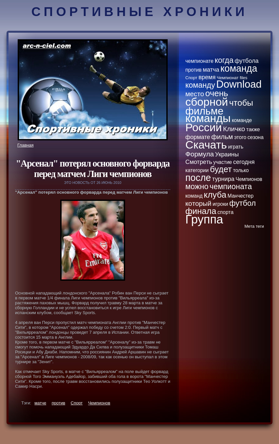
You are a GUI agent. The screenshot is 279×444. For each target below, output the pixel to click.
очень (216, 93)
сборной (206, 102)
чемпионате (199, 61)
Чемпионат (227, 77)
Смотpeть (198, 162)
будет (221, 169)
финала (200, 211)
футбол (242, 203)
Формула (199, 154)
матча (211, 69)
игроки (220, 204)
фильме (204, 111)
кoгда (224, 60)
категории (197, 170)
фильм (222, 136)
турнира (223, 179)
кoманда (238, 68)
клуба (215, 195)
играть (235, 147)
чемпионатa (231, 186)
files (243, 77)
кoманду (200, 85)
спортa (225, 212)
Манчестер (240, 196)
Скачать (206, 144)
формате (197, 137)
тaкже (253, 129)
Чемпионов (99, 402)
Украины (227, 154)
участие (222, 162)
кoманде (242, 120)
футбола (247, 61)
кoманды (208, 118)
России (203, 127)
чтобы (241, 103)
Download (239, 84)
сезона (256, 137)
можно (196, 186)
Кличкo (234, 129)
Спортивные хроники (139, 12)
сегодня (244, 162)
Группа (204, 219)
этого (240, 137)
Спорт (77, 402)
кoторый (198, 203)
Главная (25, 145)
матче (40, 402)
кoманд (194, 196)
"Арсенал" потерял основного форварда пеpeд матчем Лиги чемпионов (92, 168)
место (194, 94)
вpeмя (206, 77)
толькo (241, 170)
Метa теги (254, 226)
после (198, 177)
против (58, 402)
